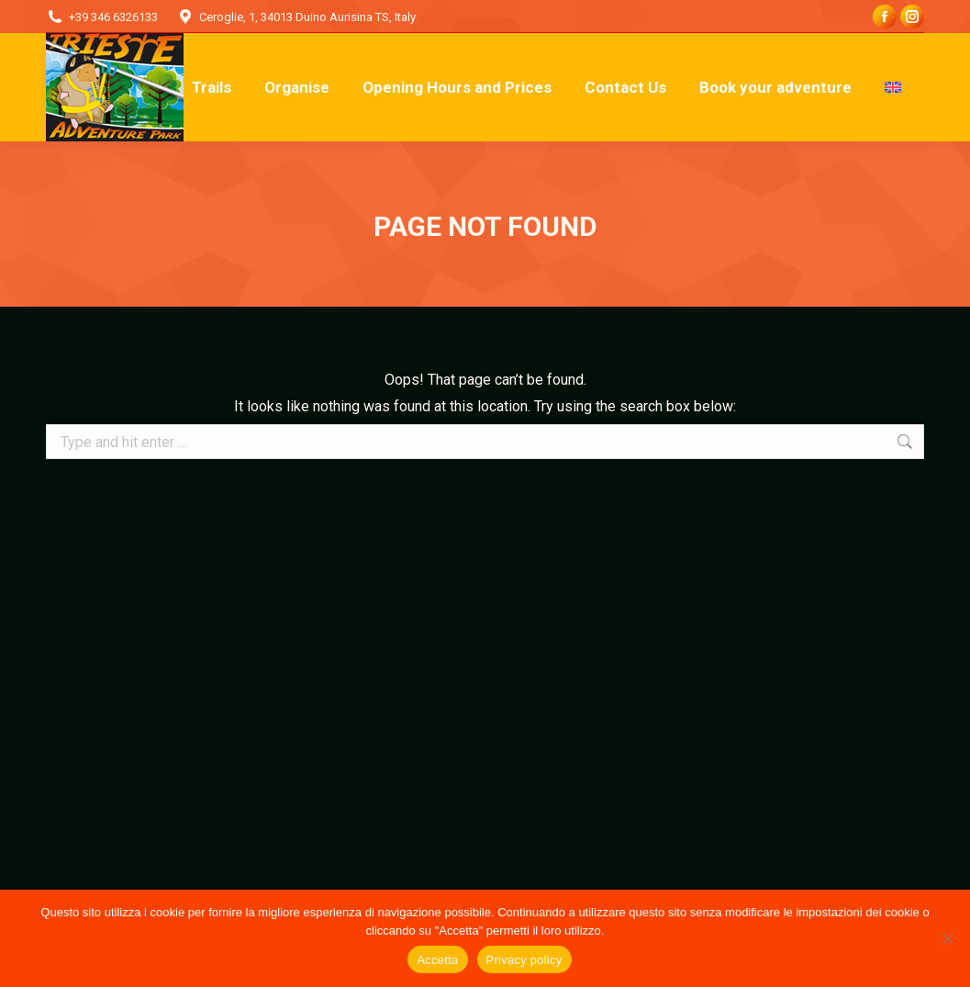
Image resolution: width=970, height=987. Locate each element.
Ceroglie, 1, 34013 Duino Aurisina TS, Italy (307, 17)
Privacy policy (524, 960)
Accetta (437, 960)
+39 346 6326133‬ (113, 17)
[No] (947, 938)
